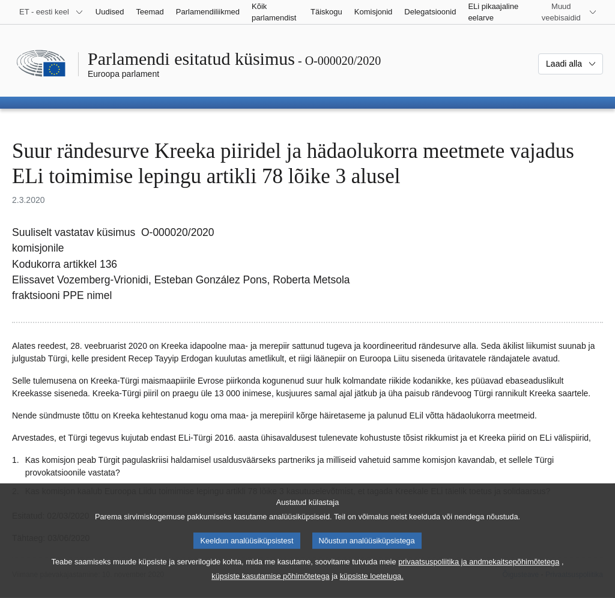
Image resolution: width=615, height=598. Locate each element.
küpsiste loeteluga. (372, 589)
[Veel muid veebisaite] (568, 12)
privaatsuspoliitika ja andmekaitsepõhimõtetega (478, 574)
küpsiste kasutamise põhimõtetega (270, 589)
